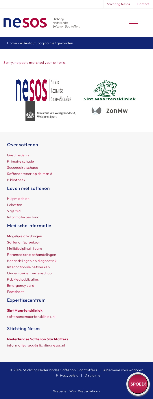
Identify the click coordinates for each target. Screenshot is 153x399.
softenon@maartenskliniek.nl (31, 316)
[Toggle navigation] (133, 23)
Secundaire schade (22, 167)
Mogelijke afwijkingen (24, 236)
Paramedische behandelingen (31, 254)
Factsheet (15, 291)
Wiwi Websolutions (84, 391)
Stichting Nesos (118, 4)
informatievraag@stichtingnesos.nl (36, 345)
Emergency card (20, 285)
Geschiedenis (18, 155)
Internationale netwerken (28, 267)
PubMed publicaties (23, 279)
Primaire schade (20, 161)
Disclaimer (93, 375)
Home (12, 43)
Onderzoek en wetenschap (29, 273)
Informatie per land (23, 217)
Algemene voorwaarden (123, 370)
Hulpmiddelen (18, 198)
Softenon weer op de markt (30, 173)
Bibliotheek (16, 180)
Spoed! (138, 384)
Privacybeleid (67, 375)
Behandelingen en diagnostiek (32, 261)
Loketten (14, 204)
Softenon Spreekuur (23, 242)
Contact (143, 4)
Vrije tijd (13, 211)
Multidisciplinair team (24, 248)
